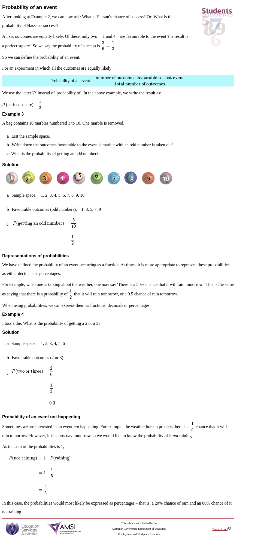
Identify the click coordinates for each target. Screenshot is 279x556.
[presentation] (108, 46)
